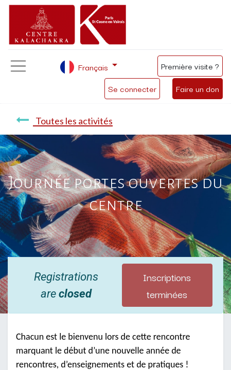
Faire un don (197, 88)
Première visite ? (190, 66)
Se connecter (132, 88)
